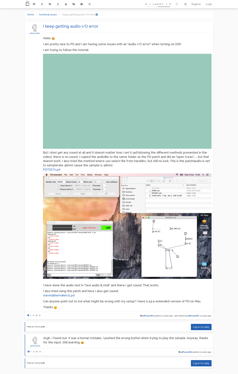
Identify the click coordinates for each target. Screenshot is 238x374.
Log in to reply (201, 327)
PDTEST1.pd (51, 169)
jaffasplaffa (35, 33)
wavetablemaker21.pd (59, 295)
